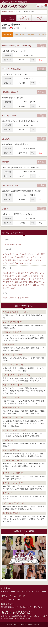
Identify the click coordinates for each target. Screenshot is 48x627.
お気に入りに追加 (41, 45)
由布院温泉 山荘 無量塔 (11, 513)
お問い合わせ (38, 607)
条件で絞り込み (7, 34)
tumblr (18, 599)
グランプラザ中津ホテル (12, 450)
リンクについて (25, 607)
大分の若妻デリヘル (22, 257)
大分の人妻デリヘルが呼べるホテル (16, 298)
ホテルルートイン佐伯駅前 (13, 473)
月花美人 (5, 139)
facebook (10, 599)
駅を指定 (31, 34)
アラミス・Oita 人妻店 (11, 69)
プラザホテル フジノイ (11, 440)
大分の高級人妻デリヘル (12, 260)
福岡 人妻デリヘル (39, 591)
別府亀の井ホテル (9, 345)
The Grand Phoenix (10, 185)
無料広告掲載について (9, 607)
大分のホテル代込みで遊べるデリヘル (17, 263)
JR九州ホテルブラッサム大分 (14, 503)
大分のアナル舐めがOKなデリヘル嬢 (16, 279)
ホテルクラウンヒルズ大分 (13, 418)
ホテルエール (8, 493)
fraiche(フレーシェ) (10, 115)
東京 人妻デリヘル (8, 591)
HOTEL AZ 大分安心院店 (12, 332)
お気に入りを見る (41, 6)
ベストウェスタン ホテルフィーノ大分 (17, 375)
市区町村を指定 (19, 34)
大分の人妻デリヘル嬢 (24, 18)
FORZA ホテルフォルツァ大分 (14, 460)
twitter (3, 599)
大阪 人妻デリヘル (23, 591)
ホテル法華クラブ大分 (11, 408)
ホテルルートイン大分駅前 (13, 483)
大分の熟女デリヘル (27, 254)
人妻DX (5, 209)
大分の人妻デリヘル (10, 254)
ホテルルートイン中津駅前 (13, 355)
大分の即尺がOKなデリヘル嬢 (32, 276)
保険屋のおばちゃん (10, 92)
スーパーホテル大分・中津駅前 (14, 430)
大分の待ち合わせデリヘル (32, 260)
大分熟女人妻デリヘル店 (12, 244)
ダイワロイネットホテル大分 (13, 365)
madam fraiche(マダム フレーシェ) (16, 46)
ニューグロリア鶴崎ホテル (13, 322)
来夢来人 (5, 162)
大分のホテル (39, 18)
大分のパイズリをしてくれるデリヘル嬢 (21, 285)
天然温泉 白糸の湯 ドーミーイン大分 (16, 312)
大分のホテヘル (36, 257)
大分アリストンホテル (11, 397)
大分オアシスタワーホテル (13, 385)
